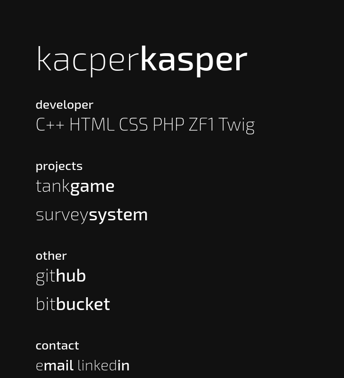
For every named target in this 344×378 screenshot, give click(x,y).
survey (92, 213)
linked (103, 364)
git (61, 274)
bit (73, 303)
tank (75, 185)
